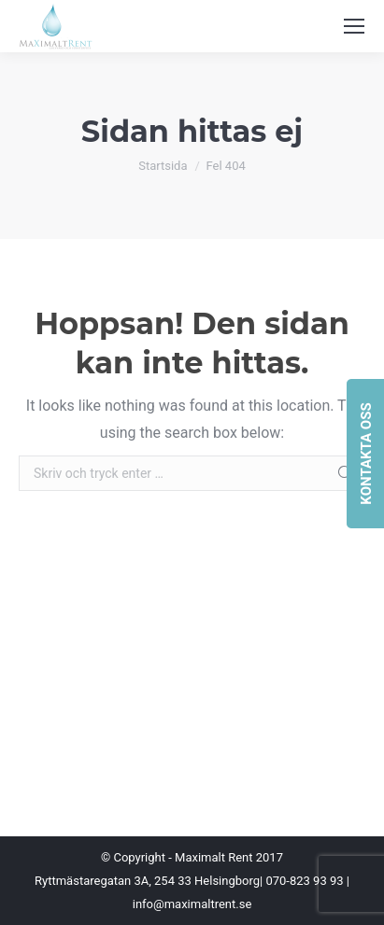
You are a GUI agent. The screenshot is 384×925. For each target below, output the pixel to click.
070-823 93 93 (304, 881)
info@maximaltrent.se (192, 904)
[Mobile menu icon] (354, 26)
